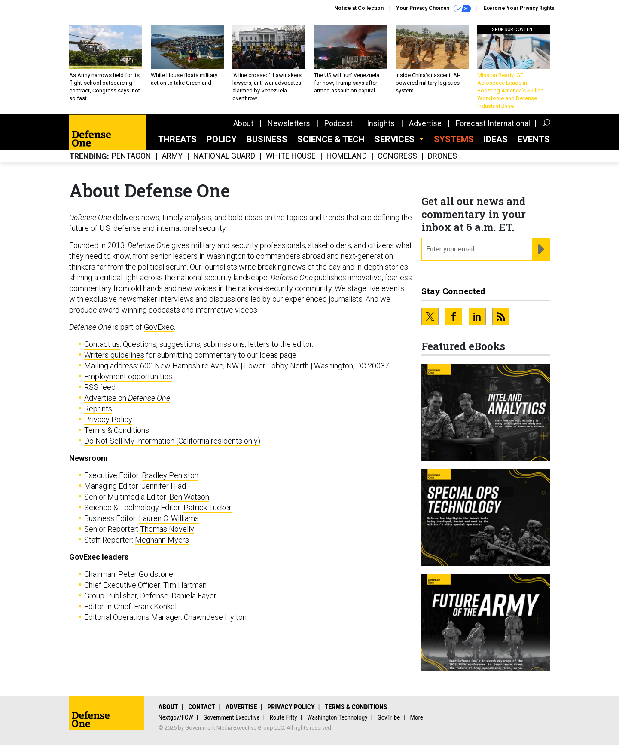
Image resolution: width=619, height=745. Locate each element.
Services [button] (396, 139)
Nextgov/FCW (176, 717)
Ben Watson (189, 496)
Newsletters (289, 123)
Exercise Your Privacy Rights (519, 8)
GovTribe (389, 717)
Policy (222, 139)
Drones (442, 156)
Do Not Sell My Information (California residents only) (172, 440)
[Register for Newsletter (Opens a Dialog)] (541, 249)
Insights (381, 123)
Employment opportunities (128, 376)
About (243, 123)
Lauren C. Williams (169, 518)
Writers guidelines (114, 354)
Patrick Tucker (207, 507)
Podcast (338, 123)
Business (267, 139)
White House (291, 156)
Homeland (346, 156)
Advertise (425, 123)
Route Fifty (283, 717)
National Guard (224, 156)
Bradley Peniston (170, 475)
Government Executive (231, 717)
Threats (177, 139)
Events (534, 139)
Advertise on (127, 397)
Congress (397, 156)
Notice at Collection (359, 8)
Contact (201, 707)
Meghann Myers (162, 539)
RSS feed (100, 387)
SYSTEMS (454, 139)
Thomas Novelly (167, 528)
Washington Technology (337, 717)
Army (172, 156)
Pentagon (131, 156)
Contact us (102, 344)
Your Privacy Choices (433, 8)
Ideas (496, 139)
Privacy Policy (108, 419)
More (416, 717)
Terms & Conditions (116, 430)
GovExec (159, 326)
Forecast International (493, 123)
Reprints (98, 408)
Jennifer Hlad (163, 486)
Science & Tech (331, 139)
